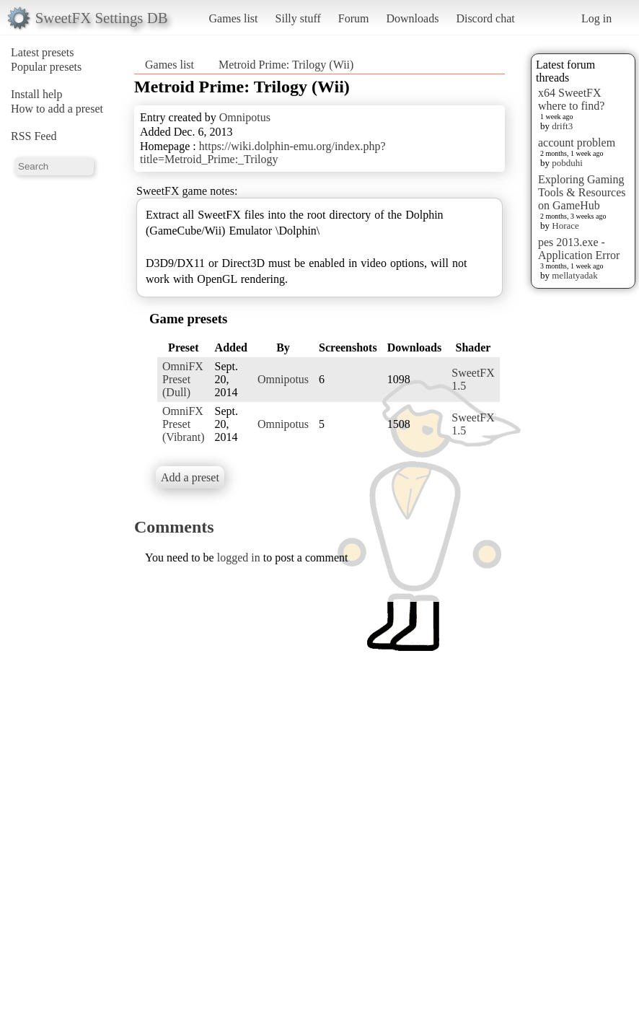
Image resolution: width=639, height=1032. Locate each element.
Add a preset (190, 477)
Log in (596, 18)
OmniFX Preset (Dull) (182, 379)
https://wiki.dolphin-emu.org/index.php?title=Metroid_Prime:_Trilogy (263, 152)
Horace (565, 225)
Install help (37, 94)
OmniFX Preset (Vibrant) (183, 424)
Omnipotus (244, 117)
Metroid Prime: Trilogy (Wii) (286, 64)
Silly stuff (298, 18)
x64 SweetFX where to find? (571, 99)
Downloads (412, 18)
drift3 (562, 126)
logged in (238, 557)
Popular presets (46, 67)
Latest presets (42, 52)
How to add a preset (57, 108)
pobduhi (567, 162)
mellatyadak (575, 275)
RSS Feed (34, 136)
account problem (576, 142)
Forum (353, 18)
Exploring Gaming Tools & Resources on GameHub (582, 192)
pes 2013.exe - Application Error (579, 248)
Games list (233, 18)
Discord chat (485, 18)
